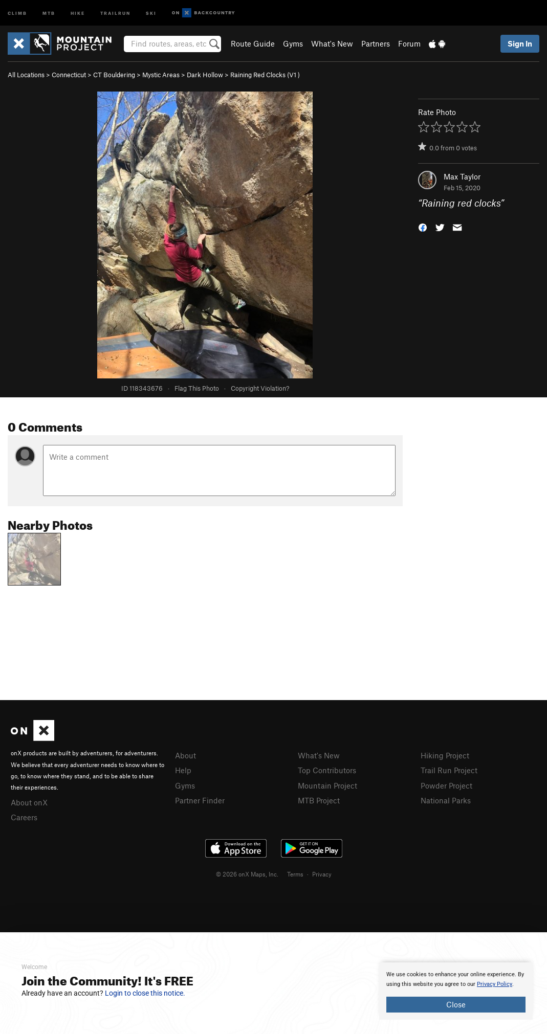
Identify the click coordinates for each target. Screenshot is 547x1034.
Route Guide (253, 43)
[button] (422, 227)
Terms (295, 874)
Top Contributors (327, 770)
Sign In (520, 43)
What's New (332, 43)
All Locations (26, 75)
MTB (48, 12)
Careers (24, 817)
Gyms (293, 43)
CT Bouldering (114, 75)
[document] (456, 991)
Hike (78, 12)
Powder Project (446, 785)
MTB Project (319, 800)
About (185, 755)
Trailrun (115, 12)
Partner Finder (200, 800)
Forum (409, 43)
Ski (151, 12)
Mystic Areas (161, 75)
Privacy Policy (494, 984)
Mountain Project (327, 785)
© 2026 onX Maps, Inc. (247, 874)
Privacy (322, 874)
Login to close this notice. (145, 993)
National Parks (446, 800)
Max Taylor (462, 176)
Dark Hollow (205, 75)
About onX (29, 802)
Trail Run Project (449, 770)
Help (183, 770)
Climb (17, 12)
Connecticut (69, 75)
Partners (375, 43)
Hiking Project (445, 755)
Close (456, 1004)
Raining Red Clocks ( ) (265, 75)
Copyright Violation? (260, 388)
